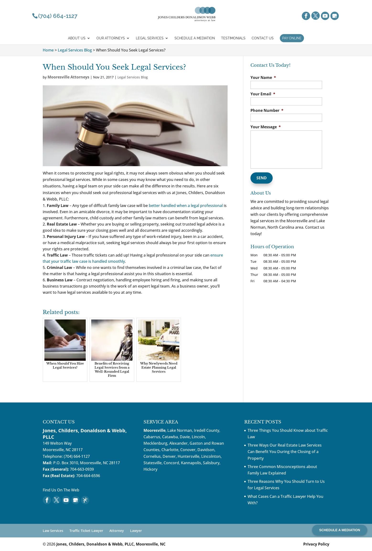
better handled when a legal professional (186, 205)
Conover (188, 449)
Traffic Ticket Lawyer (86, 530)
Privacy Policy (316, 544)
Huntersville (188, 456)
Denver (169, 456)
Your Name (263, 77)
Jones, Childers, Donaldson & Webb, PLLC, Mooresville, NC (110, 544)
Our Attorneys (110, 38)
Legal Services (150, 38)
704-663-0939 (82, 469)
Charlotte (169, 449)
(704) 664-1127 (77, 456)
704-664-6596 (88, 475)
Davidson (205, 449)
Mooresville (154, 430)
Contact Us (263, 38)
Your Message (265, 126)
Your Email (262, 94)
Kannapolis (191, 462)
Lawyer (136, 530)
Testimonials (233, 38)
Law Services (53, 530)
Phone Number (266, 110)
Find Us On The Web (61, 490)
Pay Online (292, 38)
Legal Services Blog (132, 77)
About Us (76, 38)
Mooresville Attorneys (68, 77)
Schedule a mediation (195, 38)
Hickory (150, 469)
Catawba (170, 436)
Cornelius (152, 456)
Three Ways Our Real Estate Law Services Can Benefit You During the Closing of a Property (285, 452)
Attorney (116, 530)
